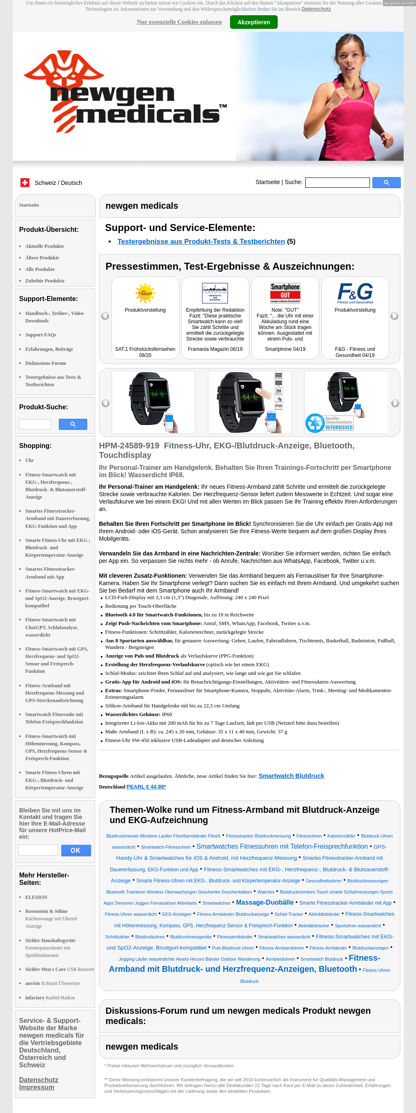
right (395, 403)
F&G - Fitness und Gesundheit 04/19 (355, 352)
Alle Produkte (40, 269)
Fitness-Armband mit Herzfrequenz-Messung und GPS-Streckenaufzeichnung (55, 693)
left (105, 403)
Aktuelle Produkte (45, 246)
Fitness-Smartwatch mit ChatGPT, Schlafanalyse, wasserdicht (52, 627)
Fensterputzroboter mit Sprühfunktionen (51, 948)
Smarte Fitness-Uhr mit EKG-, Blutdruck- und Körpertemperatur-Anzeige (58, 547)
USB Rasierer (60, 969)
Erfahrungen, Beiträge (49, 349)
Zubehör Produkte (45, 281)
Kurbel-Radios (50, 998)
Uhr (30, 460)
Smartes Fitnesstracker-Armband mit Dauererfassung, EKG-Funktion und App (58, 518)
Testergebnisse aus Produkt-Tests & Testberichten (201, 241)
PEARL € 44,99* (146, 787)
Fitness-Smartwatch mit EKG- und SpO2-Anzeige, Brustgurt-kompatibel (58, 598)
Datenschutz (316, 9)
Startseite (268, 182)
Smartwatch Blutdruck (291, 775)
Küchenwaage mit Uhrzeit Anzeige (51, 918)
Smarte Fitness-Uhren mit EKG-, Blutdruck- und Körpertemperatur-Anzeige (55, 780)
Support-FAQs (41, 335)
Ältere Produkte (43, 258)
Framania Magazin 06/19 (215, 349)
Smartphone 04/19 (285, 349)
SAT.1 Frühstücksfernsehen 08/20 (145, 352)
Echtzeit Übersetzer (53, 983)
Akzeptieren (253, 22)
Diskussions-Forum (46, 363)
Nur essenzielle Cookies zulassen (179, 22)
